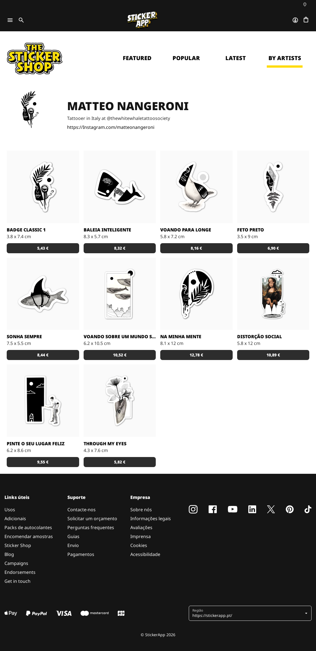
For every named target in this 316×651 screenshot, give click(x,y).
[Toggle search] (20, 20)
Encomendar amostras (28, 536)
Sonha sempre (24, 336)
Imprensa (140, 536)
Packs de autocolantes (28, 527)
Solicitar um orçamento (92, 518)
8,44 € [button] (42, 355)
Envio (73, 545)
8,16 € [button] (196, 248)
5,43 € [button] (42, 248)
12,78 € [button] (196, 355)
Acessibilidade (145, 554)
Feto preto (250, 230)
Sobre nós (141, 509)
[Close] (298, 42)
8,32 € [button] (119, 248)
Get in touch (17, 581)
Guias (73, 536)
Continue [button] (240, 89)
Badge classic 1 (26, 230)
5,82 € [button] (119, 462)
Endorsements (20, 572)
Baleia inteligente (107, 230)
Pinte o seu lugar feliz (36, 444)
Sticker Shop (17, 545)
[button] (250, 613)
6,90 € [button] (273, 248)
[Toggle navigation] (10, 20)
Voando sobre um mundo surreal (120, 336)
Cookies (138, 545)
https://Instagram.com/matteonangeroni (110, 127)
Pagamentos (80, 554)
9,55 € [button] (42, 462)
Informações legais (150, 518)
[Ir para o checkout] (306, 20)
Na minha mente (180, 336)
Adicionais (15, 518)
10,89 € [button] (273, 355)
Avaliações (141, 527)
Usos (9, 509)
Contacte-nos (81, 509)
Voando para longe (185, 230)
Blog (9, 554)
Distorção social (259, 336)
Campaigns (16, 563)
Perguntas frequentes (90, 527)
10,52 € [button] (119, 355)
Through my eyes (105, 444)
